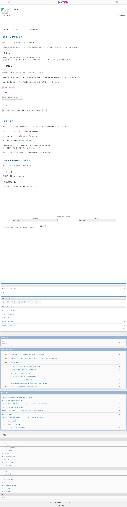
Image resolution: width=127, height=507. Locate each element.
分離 (39, 302)
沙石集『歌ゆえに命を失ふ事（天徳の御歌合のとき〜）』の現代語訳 (27, 354)
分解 (4, 302)
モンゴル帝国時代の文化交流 (9, 421)
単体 (29, 302)
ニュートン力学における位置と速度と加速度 (21, 380)
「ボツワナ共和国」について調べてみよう (12, 424)
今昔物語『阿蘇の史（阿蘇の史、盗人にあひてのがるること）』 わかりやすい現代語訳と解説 (24, 404)
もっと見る (122, 328)
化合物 (33, 302)
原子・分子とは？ (48, 342)
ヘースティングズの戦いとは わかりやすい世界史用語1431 (25, 366)
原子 (8, 302)
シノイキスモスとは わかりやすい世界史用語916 (14, 427)
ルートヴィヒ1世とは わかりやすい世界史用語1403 (23, 369)
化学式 (17, 302)
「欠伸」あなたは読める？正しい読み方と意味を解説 (23, 376)
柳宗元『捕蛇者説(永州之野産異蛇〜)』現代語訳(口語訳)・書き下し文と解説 (29, 383)
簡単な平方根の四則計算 (17, 362)
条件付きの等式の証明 (7, 414)
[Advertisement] (63, 21)
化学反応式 (23, 302)
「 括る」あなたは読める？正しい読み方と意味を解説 (24, 386)
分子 (12, 302)
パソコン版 (67, 505)
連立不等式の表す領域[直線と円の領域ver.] (12, 400)
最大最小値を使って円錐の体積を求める (20, 373)
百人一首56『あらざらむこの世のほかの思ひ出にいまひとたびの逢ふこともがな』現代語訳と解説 (34, 358)
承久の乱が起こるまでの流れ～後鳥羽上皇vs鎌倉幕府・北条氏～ (17, 397)
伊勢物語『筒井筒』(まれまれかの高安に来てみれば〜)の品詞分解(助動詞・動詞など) (22, 410)
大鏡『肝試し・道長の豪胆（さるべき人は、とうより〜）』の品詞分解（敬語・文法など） (23, 417)
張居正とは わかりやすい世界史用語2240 (12, 407)
